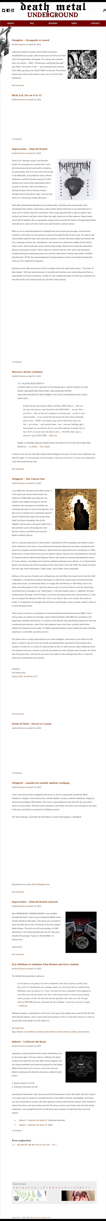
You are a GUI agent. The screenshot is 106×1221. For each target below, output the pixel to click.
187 (25, 1145)
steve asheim (83, 1032)
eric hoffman (29, 1032)
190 (37, 1145)
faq (32, 23)
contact (95, 23)
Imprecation (17, 947)
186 (22, 1145)
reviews (53, 23)
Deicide (20, 1032)
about (10, 23)
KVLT (87, 1094)
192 (44, 1145)
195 (53, 1145)
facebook (40, 1032)
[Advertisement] (55, 33)
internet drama (63, 1032)
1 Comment (17, 139)
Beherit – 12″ (33, 1120)
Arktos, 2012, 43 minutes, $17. (25, 676)
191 (40, 1145)
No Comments (18, 85)
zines (74, 23)
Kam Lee (53, 436)
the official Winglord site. (39, 884)
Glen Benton (50, 1032)
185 (18, 1145)
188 (29, 1145)
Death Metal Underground (40, 1217)
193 (47, 1145)
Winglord (16, 669)
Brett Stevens (20, 44)
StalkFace (23, 1006)
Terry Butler (45, 447)
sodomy (74, 1032)
